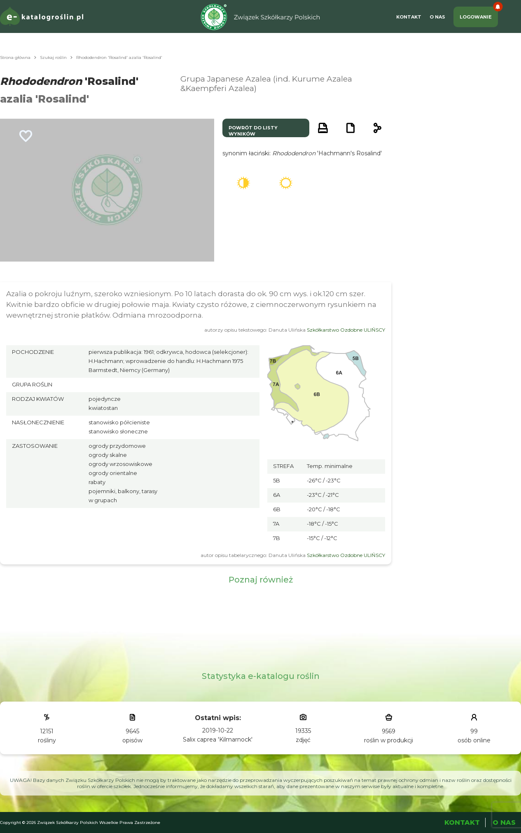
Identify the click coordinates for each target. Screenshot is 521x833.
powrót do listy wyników (253, 131)
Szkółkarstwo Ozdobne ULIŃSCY (346, 330)
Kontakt (408, 17)
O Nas (437, 17)
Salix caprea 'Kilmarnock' (217, 739)
